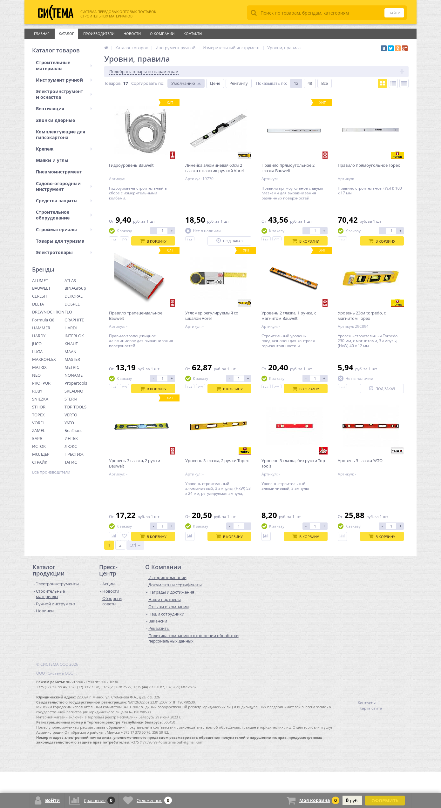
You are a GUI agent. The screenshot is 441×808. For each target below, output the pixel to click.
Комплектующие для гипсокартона (60, 134)
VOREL (38, 423)
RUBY (37, 391)
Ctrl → (135, 581)
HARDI (70, 328)
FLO (68, 312)
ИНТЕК (71, 438)
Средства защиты (64, 201)
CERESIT (39, 296)
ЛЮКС (70, 446)
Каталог (66, 33)
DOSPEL (72, 304)
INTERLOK (74, 336)
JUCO (37, 344)
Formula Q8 (43, 320)
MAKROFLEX (44, 359)
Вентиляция (64, 108)
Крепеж (64, 149)
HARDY (38, 336)
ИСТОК (39, 446)
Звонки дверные (55, 120)
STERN (70, 399)
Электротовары (64, 252)
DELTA (38, 304)
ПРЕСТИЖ (74, 454)
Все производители (51, 472)
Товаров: (112, 83)
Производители (98, 33)
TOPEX (38, 415)
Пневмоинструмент (59, 172)
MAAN (70, 351)
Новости (132, 33)
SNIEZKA (40, 399)
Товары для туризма (60, 241)
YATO (69, 423)
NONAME (73, 375)
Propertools (75, 383)
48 (310, 83)
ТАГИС (70, 462)
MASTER (72, 359)
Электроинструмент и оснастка (64, 94)
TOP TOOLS (75, 407)
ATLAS (70, 280)
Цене (215, 83)
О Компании (162, 33)
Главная (42, 33)
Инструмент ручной (64, 80)
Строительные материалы (64, 65)
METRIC (71, 367)
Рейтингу (238, 83)
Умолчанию (183, 83)
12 (296, 83)
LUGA (37, 351)
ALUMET (40, 280)
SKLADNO (73, 391)
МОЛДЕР (41, 454)
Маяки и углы (52, 160)
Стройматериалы (64, 229)
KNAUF (71, 344)
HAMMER (41, 328)
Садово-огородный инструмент (64, 186)
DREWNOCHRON (48, 312)
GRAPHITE (74, 320)
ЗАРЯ (37, 438)
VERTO (70, 415)
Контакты (193, 33)
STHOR (38, 407)
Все (324, 83)
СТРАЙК (39, 462)
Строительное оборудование (64, 215)
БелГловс (73, 430)
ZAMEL (38, 430)
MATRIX (39, 367)
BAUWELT (41, 288)
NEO (36, 375)
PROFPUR (41, 383)
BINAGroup (75, 288)
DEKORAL (73, 296)
